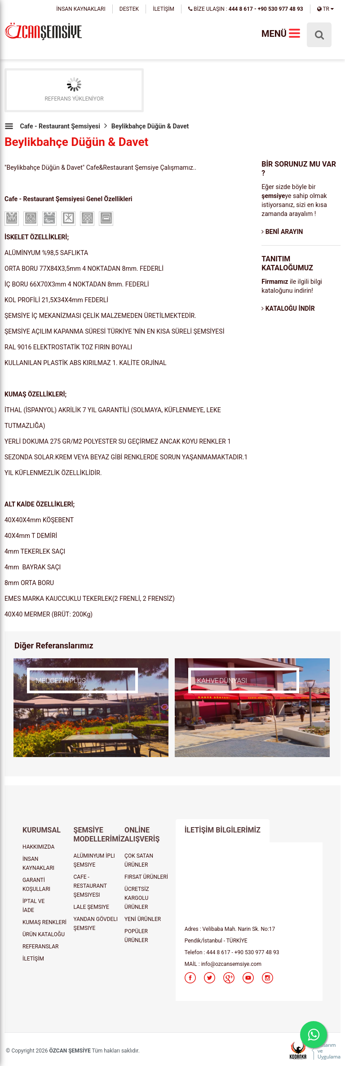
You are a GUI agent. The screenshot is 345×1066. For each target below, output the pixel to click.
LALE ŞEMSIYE (91, 907)
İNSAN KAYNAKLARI (80, 9)
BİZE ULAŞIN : (245, 9)
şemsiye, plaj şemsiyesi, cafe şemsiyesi (43, 32)
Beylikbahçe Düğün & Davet (150, 126)
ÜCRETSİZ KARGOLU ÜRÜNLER (136, 898)
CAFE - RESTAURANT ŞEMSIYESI (90, 886)
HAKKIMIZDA (38, 847)
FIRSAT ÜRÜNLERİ (146, 877)
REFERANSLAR (40, 946)
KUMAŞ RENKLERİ (44, 922)
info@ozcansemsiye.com (231, 964)
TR (325, 9)
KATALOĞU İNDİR (287, 308)
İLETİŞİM (163, 9)
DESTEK (129, 9)
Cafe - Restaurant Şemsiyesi (60, 126)
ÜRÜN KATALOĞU (43, 934)
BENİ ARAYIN (282, 231)
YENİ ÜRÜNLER (142, 919)
